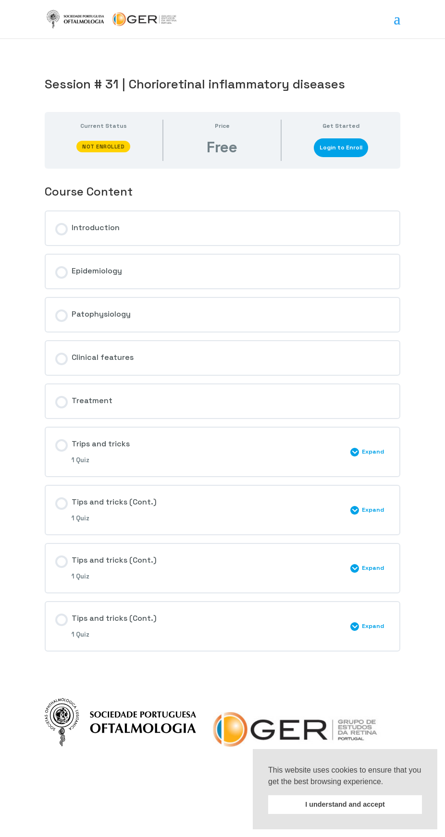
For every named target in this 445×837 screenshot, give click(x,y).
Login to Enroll (341, 147)
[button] (386, 782)
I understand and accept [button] (345, 804)
